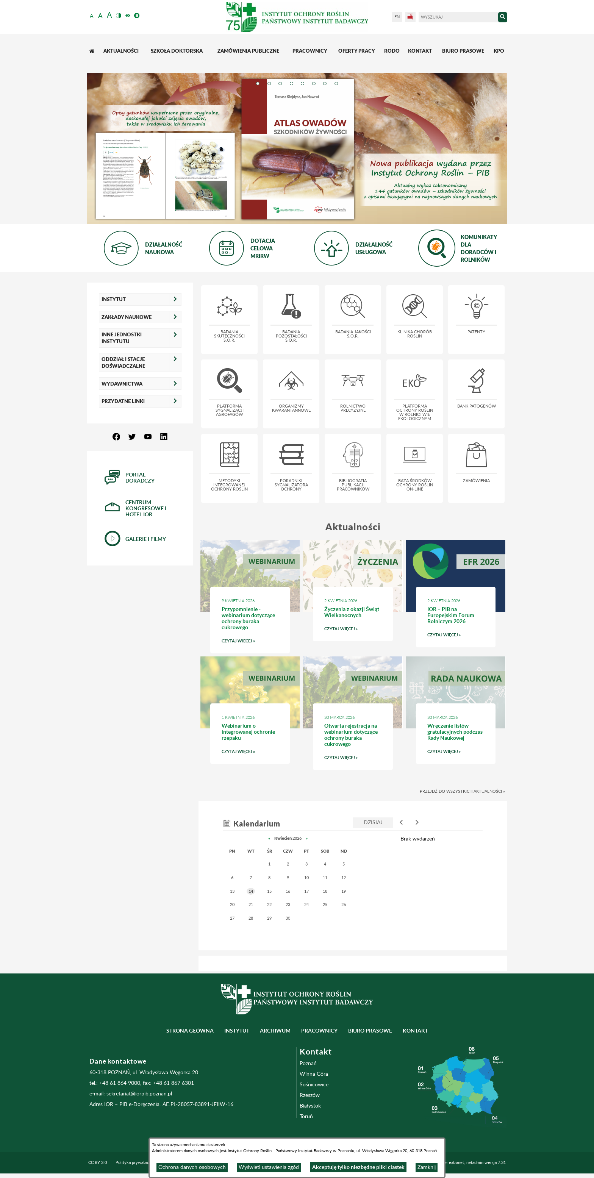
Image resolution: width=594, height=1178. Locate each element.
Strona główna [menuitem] (190, 1031)
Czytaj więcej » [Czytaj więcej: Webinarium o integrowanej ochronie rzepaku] (250, 753)
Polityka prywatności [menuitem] (135, 1163)
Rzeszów (310, 1095)
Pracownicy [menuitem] (319, 1031)
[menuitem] (92, 51)
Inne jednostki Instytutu (122, 338)
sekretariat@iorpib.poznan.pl (139, 1094)
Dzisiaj (373, 822)
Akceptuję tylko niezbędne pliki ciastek (358, 1167)
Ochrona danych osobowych (192, 1167)
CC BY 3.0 (97, 1163)
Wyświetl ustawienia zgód (269, 1167)
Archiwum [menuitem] (275, 1031)
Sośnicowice (314, 1084)
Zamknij (426, 1167)
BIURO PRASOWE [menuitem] (370, 1031)
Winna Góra (314, 1074)
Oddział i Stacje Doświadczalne (123, 362)
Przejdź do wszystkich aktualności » (462, 791)
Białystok (310, 1106)
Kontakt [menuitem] (415, 1031)
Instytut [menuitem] (236, 1031)
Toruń (306, 1116)
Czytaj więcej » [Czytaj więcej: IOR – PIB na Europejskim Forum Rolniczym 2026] (456, 637)
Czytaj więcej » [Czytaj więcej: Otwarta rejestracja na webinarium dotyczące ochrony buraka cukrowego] (352, 759)
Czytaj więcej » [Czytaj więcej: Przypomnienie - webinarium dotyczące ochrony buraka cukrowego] (250, 643)
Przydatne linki (123, 401)
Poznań (308, 1063)
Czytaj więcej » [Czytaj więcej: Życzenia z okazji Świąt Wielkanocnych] (352, 630)
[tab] (257, 85)
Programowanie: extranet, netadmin (462, 1163)
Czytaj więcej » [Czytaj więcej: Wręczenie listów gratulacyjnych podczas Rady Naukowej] (456, 753)
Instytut (114, 299)
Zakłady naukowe (127, 317)
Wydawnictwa (122, 383)
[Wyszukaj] (458, 17)
